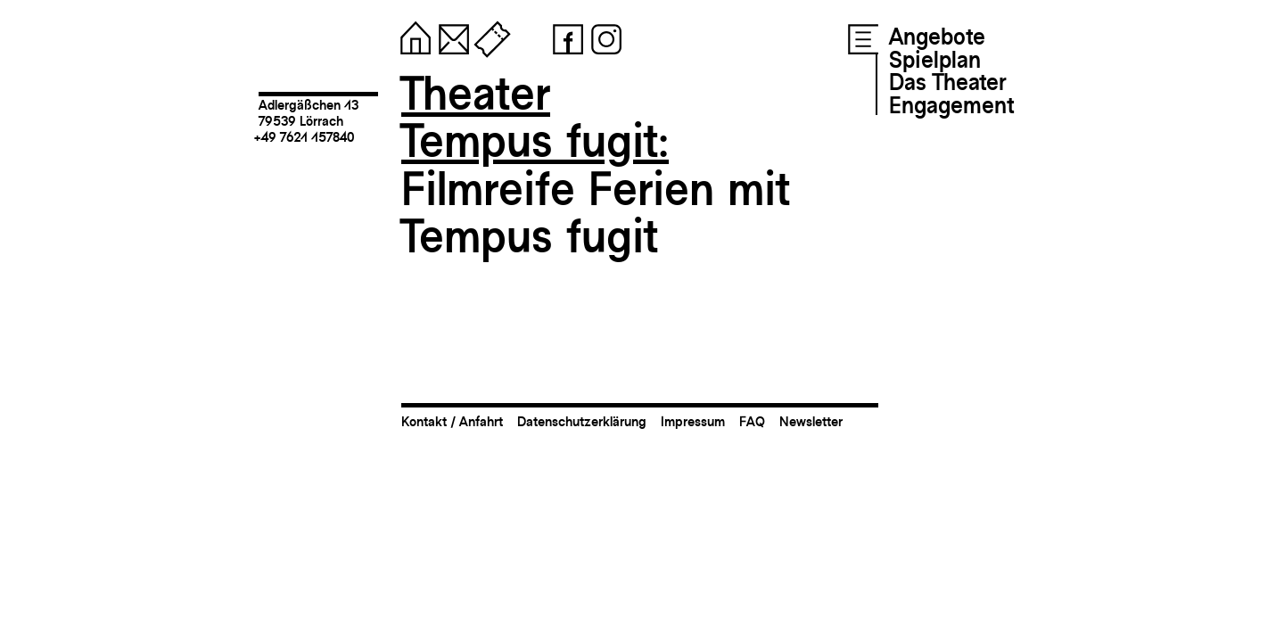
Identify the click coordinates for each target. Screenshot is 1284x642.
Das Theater (947, 82)
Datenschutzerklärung (581, 421)
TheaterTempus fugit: (535, 117)
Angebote (937, 36)
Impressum (693, 421)
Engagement (951, 105)
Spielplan (935, 59)
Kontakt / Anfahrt (452, 421)
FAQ (752, 421)
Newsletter (811, 421)
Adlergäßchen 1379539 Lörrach (308, 112)
